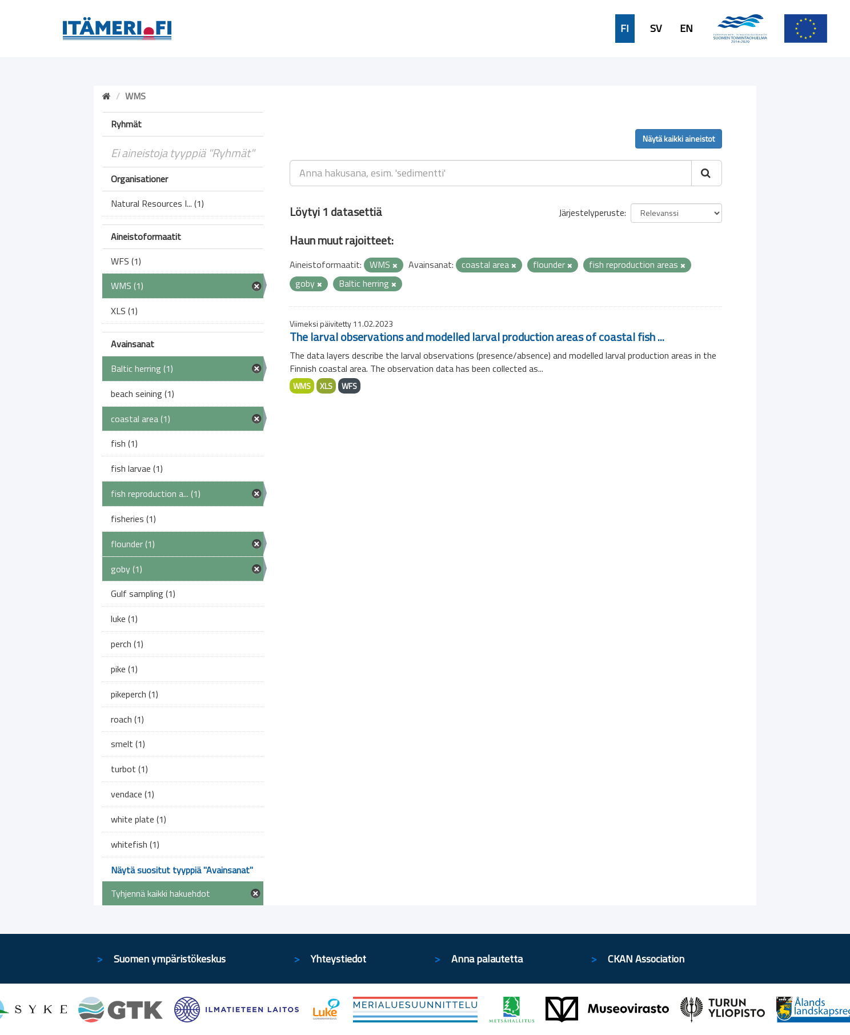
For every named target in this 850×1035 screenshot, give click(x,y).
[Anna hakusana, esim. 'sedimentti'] (491, 173)
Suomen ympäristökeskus (170, 958)
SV (655, 28)
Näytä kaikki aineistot (679, 139)
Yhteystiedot (338, 958)
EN (686, 28)
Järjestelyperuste (591, 212)
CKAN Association (646, 958)
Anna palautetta (487, 958)
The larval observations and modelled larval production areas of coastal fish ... (477, 337)
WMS (302, 386)
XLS (326, 386)
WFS (349, 386)
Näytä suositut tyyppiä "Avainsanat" (182, 870)
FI (624, 28)
